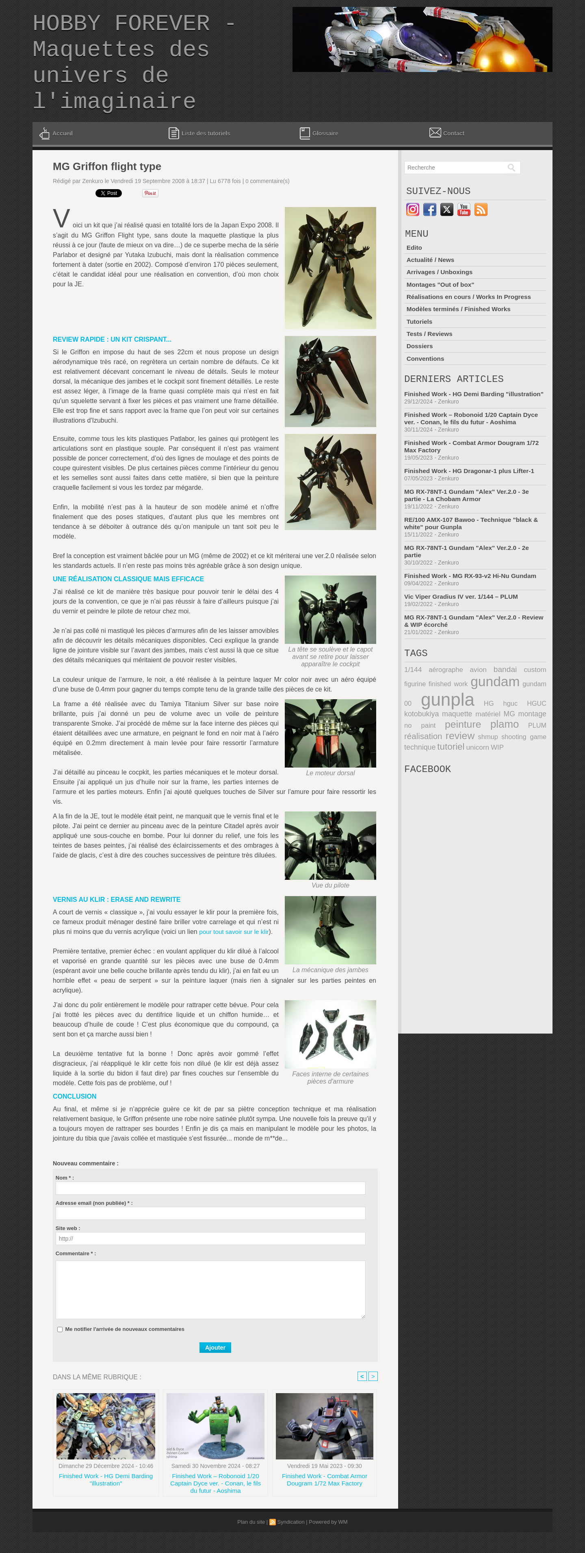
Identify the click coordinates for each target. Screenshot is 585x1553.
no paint (532, 743)
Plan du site (251, 1543)
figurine (536, 701)
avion (467, 701)
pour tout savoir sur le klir (235, 951)
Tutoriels (419, 342)
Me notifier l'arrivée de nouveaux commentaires (124, 1349)
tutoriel (417, 775)
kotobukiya (530, 733)
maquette (418, 744)
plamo (461, 753)
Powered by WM (328, 1543)
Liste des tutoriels (199, 153)
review (418, 764)
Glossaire (318, 153)
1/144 (412, 701)
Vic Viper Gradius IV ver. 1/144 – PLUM (463, 625)
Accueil (55, 153)
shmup (447, 765)
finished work (425, 714)
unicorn (443, 776)
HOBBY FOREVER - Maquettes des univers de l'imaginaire (134, 73)
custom (512, 701)
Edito (414, 271)
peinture (421, 753)
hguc (480, 733)
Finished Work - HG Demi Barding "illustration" (106, 1500)
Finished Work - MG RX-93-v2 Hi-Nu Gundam (473, 604)
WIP (461, 775)
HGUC (500, 733)
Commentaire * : (76, 1273)
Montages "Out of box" (441, 306)
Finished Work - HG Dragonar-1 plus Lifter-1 (472, 499)
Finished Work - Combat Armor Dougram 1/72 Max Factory (324, 1500)
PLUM (492, 754)
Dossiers (420, 365)
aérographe (439, 701)
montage (499, 744)
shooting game (487, 765)
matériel (451, 744)
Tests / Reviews (430, 354)
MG (474, 744)
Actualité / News (431, 283)
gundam (477, 712)
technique (531, 766)
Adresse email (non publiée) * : (94, 1222)
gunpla (429, 729)
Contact (446, 152)
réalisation (528, 754)
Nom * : (65, 1197)
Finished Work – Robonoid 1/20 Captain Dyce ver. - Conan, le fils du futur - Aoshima (215, 1503)
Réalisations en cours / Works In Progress (471, 318)
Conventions (426, 377)
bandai (488, 700)
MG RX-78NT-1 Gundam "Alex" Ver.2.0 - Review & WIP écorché (464, 650)
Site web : (68, 1248)
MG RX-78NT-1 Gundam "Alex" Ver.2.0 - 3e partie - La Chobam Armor (469, 524)
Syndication (290, 1543)
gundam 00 (527, 714)
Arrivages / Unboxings (440, 295)
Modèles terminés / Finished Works (460, 330)
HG (464, 733)
